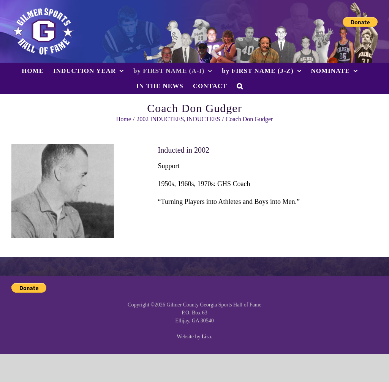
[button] (240, 85)
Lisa (206, 336)
